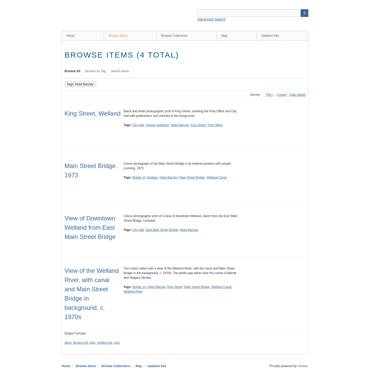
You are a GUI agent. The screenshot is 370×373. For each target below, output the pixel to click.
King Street (198, 125)
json (92, 342)
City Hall (138, 125)
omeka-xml (104, 342)
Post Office (214, 125)
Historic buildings (157, 125)
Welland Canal (217, 177)
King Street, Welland (92, 113)
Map (224, 36)
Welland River (133, 291)
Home (71, 36)
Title (268, 95)
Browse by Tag (96, 71)
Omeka (303, 366)
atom (67, 342)
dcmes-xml (80, 342)
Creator (281, 95)
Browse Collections (174, 36)
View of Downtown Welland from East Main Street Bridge (90, 227)
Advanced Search (211, 19)
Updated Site (270, 36)
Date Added (297, 95)
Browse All (72, 71)
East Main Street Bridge (162, 230)
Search (304, 13)
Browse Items (118, 36)
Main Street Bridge (192, 177)
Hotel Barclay (180, 125)
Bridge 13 (138, 177)
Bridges (152, 177)
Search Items (120, 71)
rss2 (117, 342)
